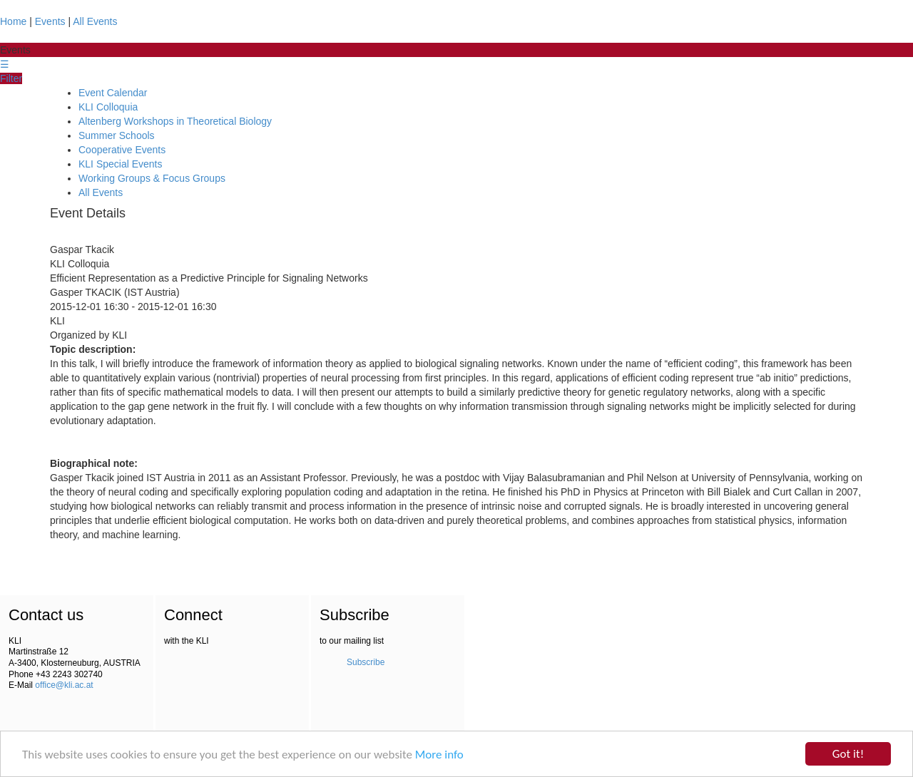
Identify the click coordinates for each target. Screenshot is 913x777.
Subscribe (365, 662)
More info (439, 755)
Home (13, 21)
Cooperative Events (121, 149)
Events (50, 21)
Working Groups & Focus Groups (151, 178)
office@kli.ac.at (64, 685)
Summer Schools (116, 135)
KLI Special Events (120, 164)
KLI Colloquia (108, 107)
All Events (95, 21)
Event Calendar (113, 92)
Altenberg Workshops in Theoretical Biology (175, 121)
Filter (11, 78)
